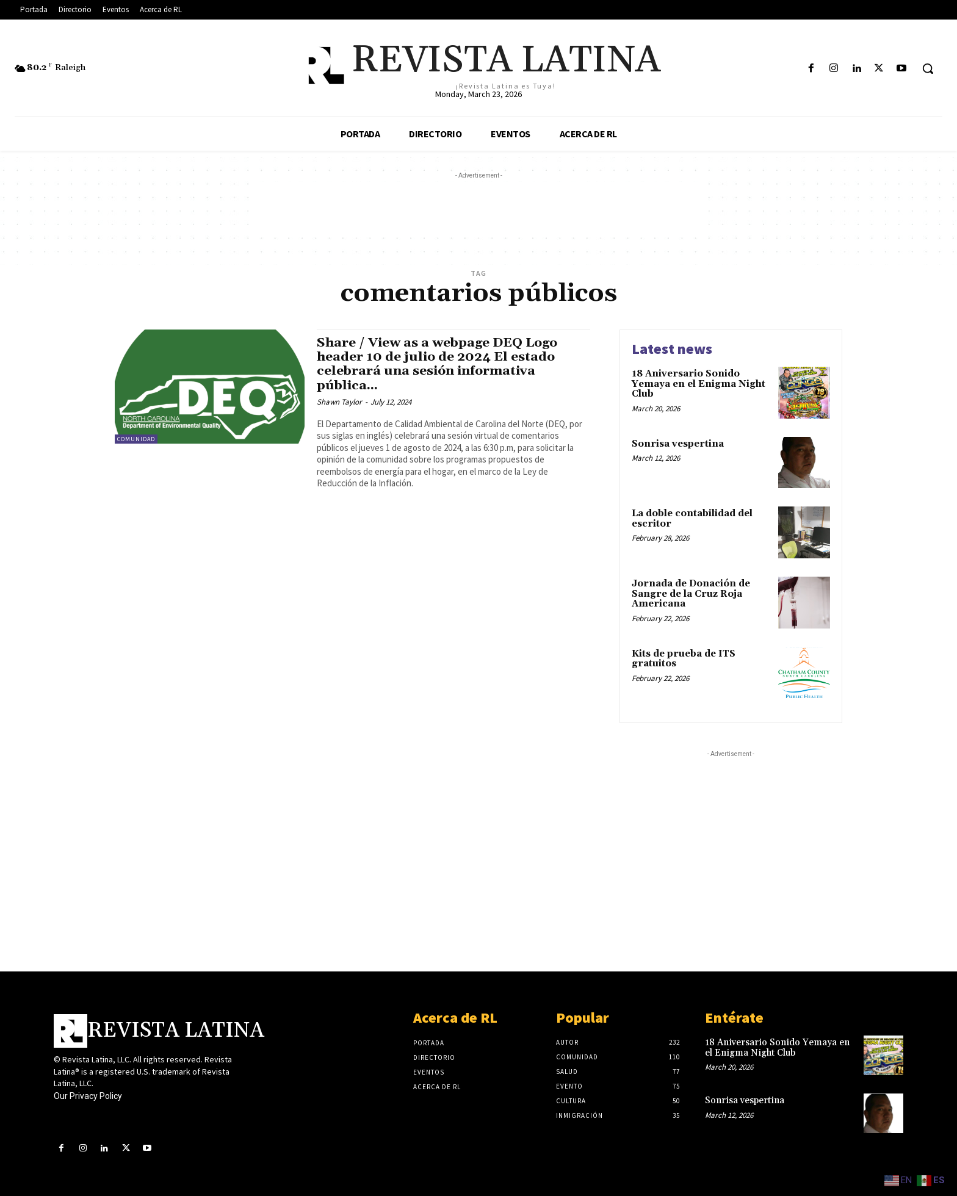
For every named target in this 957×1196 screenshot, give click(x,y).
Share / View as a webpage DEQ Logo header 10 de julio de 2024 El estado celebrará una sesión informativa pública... (438, 364)
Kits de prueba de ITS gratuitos (683, 659)
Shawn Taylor (339, 402)
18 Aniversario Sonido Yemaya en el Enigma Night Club (698, 384)
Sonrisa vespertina (678, 444)
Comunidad (136, 439)
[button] (927, 68)
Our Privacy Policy (88, 1096)
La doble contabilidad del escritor (692, 519)
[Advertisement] (478, 209)
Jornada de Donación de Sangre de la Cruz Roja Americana (691, 594)
